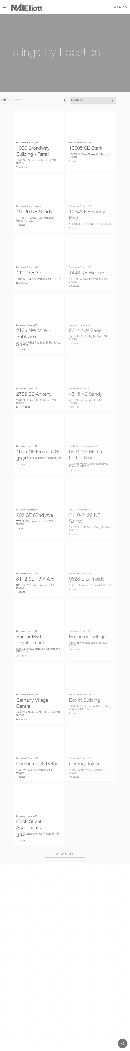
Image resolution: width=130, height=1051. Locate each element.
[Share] (122, 1043)
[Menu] (4, 7)
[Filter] (4, 99)
